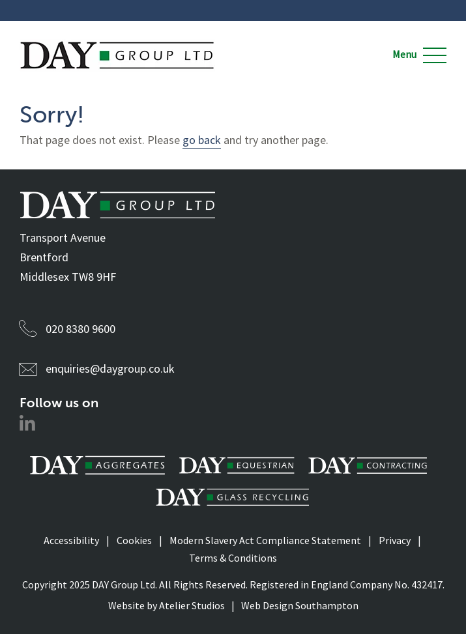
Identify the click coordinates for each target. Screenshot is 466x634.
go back (201, 139)
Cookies (134, 540)
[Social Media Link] (27, 426)
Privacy (395, 540)
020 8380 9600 (80, 328)
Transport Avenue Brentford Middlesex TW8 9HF (68, 257)
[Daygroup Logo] (117, 44)
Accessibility (71, 540)
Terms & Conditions (233, 557)
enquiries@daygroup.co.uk (110, 368)
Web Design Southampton (299, 605)
